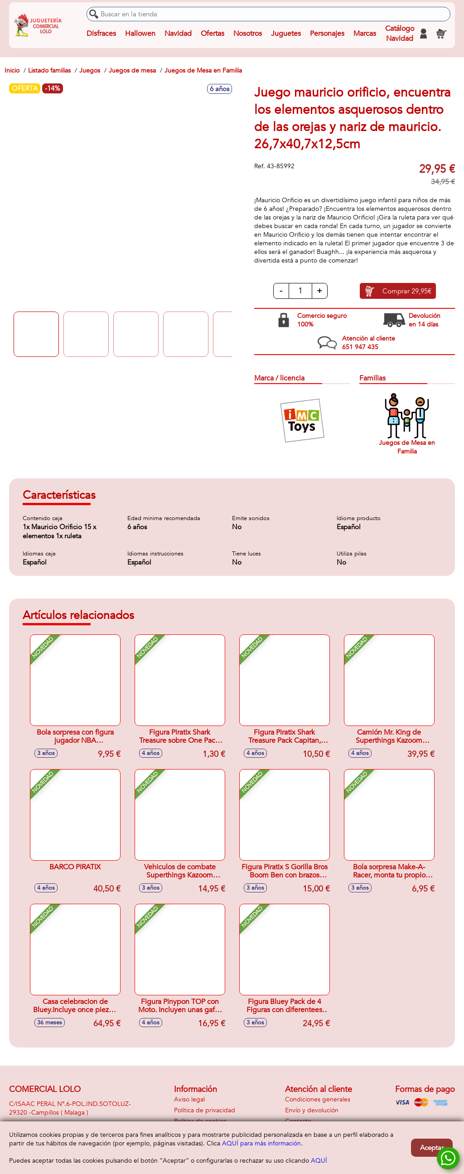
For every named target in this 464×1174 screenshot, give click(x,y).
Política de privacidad (204, 1110)
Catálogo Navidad (399, 34)
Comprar (406, 291)
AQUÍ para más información (261, 1143)
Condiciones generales (317, 1099)
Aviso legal (189, 1099)
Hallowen (140, 34)
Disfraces (101, 34)
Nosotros (247, 34)
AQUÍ (319, 1160)
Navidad (178, 34)
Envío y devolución (311, 1110)
